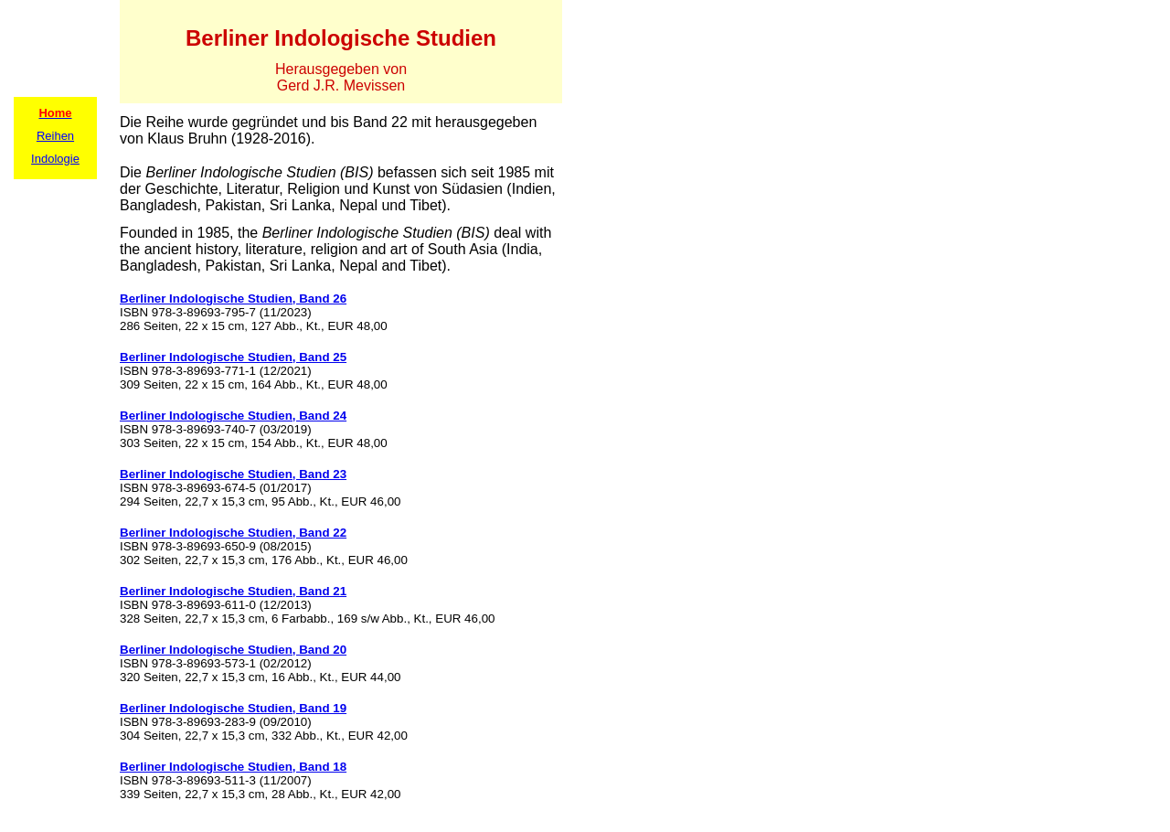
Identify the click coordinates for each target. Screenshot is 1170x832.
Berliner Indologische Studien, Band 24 (233, 415)
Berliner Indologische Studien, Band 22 (233, 532)
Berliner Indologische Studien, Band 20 (233, 649)
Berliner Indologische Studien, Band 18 (233, 766)
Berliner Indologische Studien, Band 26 (233, 298)
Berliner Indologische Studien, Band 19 (233, 708)
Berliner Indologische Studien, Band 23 (233, 474)
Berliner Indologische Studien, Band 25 (233, 357)
